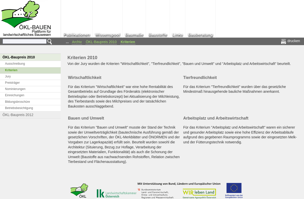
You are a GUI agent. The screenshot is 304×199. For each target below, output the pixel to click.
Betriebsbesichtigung (19, 108)
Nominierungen (15, 89)
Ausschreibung (15, 63)
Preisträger (12, 82)
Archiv (77, 42)
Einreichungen (14, 95)
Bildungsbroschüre (17, 102)
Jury (8, 76)
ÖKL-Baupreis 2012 (18, 115)
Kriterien (128, 42)
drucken (291, 41)
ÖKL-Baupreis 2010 (101, 42)
